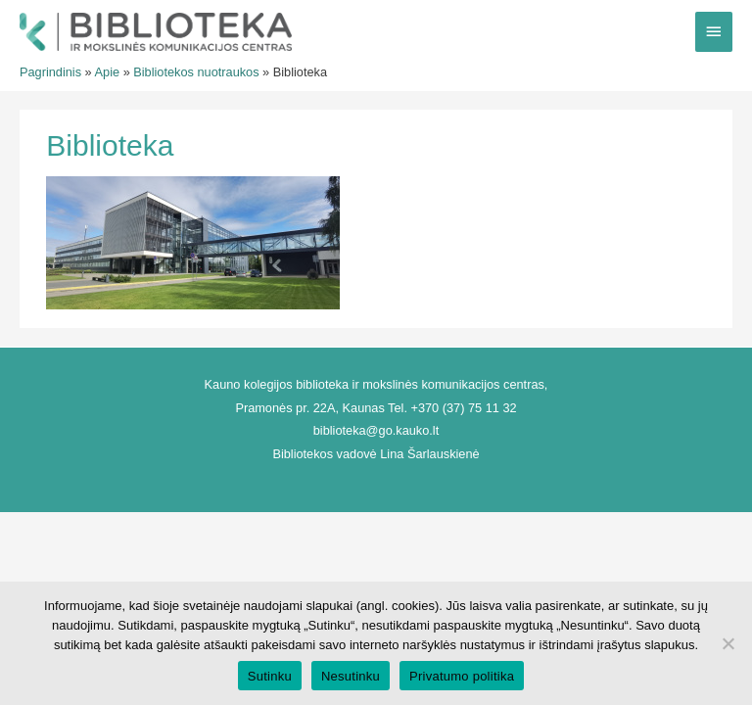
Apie (107, 72)
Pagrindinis (50, 72)
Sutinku (270, 676)
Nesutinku (350, 676)
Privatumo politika (461, 676)
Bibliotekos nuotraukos (195, 72)
